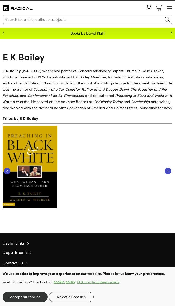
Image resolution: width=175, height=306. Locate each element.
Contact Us (13, 263)
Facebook (160, 263)
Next (168, 171)
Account (149, 7)
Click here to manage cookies (98, 282)
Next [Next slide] (171, 33)
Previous (7, 171)
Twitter (151, 262)
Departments (15, 252)
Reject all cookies (71, 296)
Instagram (169, 262)
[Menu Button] (169, 8)
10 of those (18, 8)
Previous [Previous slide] (3, 33)
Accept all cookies (25, 296)
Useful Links (14, 243)
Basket (159, 8)
